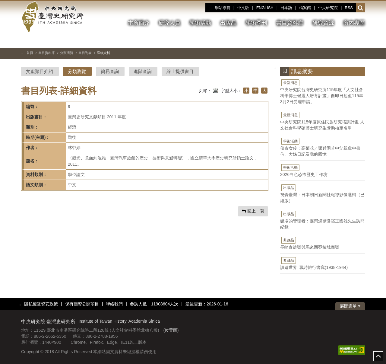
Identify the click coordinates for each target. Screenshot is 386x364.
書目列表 (85, 53)
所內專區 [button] (354, 23)
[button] (360, 8)
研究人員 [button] (169, 23)
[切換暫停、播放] (327, 40)
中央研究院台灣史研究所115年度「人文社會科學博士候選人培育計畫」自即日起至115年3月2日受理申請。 (322, 91)
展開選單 (350, 306)
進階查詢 (143, 71)
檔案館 (305, 7)
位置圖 (171, 330)
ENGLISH (265, 7)
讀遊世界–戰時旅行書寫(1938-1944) (322, 263)
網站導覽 (222, 7)
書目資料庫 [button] (289, 23)
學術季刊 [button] (256, 23)
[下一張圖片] (349, 40)
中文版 (243, 7)
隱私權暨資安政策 (41, 304)
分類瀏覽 (66, 53)
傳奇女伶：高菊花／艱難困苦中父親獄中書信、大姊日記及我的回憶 (322, 147)
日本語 (286, 7)
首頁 (30, 53)
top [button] (378, 356)
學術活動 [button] (200, 23)
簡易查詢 (110, 71)
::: (209, 8)
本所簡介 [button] (139, 23)
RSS (349, 7)
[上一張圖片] (338, 40)
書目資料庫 (46, 53)
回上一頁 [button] (253, 211)
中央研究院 (328, 7)
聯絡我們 (114, 304)
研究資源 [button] (323, 23)
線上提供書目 (180, 71)
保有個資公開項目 (82, 304)
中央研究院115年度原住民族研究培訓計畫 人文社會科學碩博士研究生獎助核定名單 (322, 120)
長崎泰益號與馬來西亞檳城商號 (322, 243)
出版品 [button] (228, 23)
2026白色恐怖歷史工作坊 (322, 170)
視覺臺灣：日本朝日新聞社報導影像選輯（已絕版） (322, 193)
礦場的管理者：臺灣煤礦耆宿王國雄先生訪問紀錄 (322, 219)
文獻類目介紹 (39, 71)
